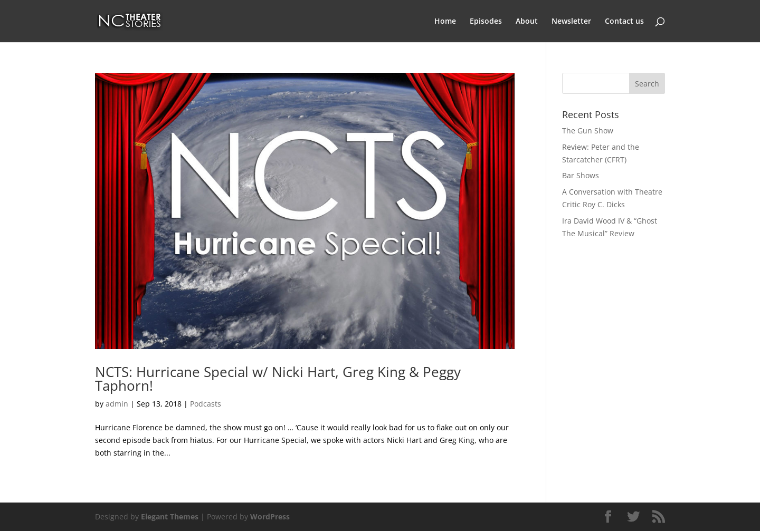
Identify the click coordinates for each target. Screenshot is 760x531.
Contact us (624, 21)
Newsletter (571, 21)
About (527, 21)
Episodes (486, 21)
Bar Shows (580, 175)
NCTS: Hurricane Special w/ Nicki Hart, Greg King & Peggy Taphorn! (278, 378)
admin (117, 404)
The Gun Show (587, 130)
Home (445, 21)
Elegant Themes (169, 516)
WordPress (270, 516)
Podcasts (205, 404)
